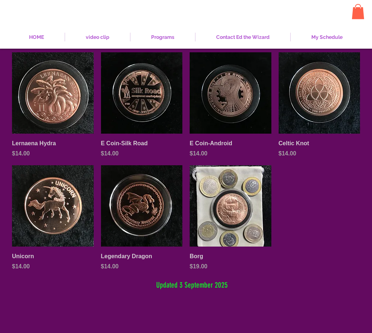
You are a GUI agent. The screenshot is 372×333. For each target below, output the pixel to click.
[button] (358, 11)
